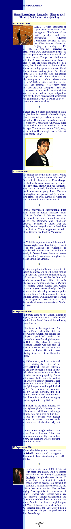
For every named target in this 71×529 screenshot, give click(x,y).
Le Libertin (26, 314)
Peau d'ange (58, 180)
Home (17, 14)
